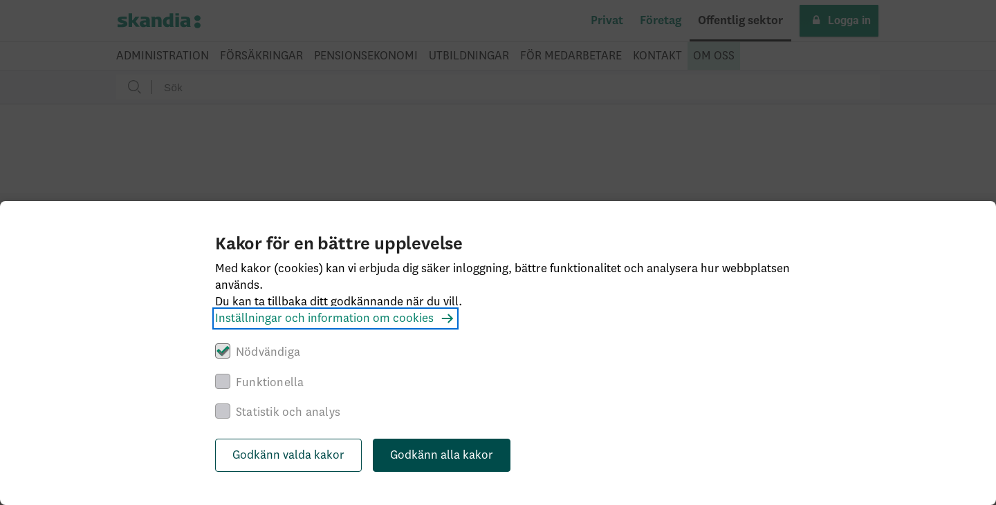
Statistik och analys (288, 412)
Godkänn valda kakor (288, 455)
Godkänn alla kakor (441, 455)
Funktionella (270, 383)
